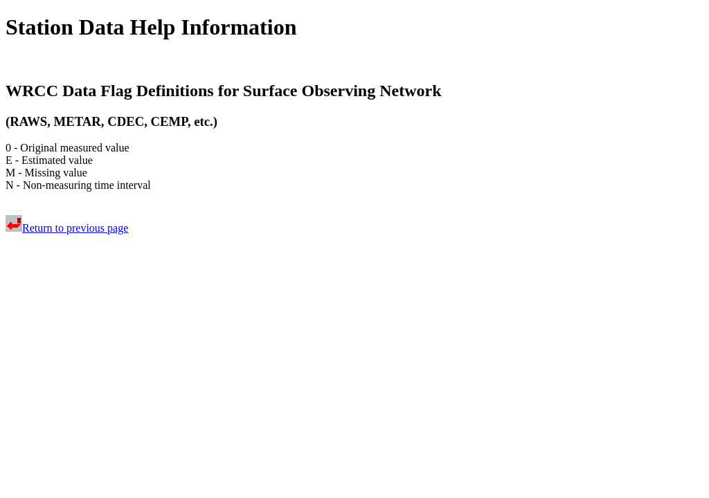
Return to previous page (67, 228)
